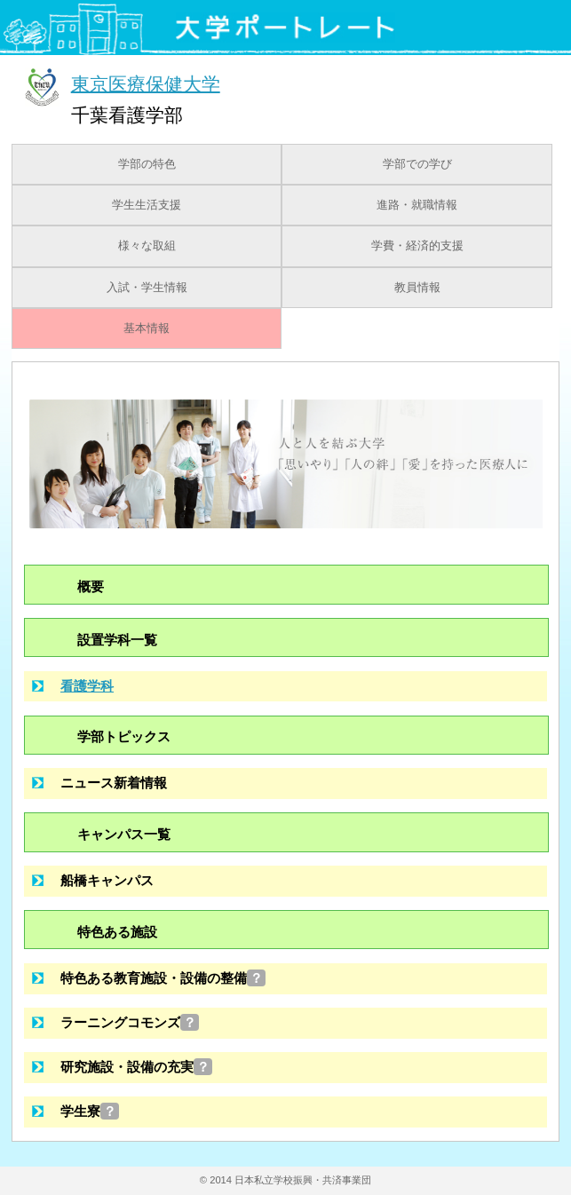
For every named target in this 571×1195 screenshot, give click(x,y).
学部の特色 (147, 164)
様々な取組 (147, 246)
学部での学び (417, 164)
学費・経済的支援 (417, 246)
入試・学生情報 (147, 287)
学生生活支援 (146, 205)
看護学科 (87, 685)
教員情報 (417, 287)
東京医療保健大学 (145, 83)
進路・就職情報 (417, 205)
